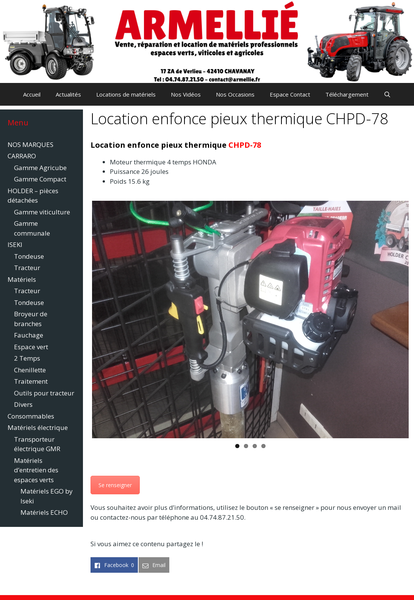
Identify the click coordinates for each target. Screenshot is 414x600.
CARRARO (22, 156)
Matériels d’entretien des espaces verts (36, 470)
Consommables (31, 416)
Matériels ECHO (44, 512)
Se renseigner (115, 485)
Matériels (22, 279)
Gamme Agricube (40, 167)
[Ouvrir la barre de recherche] (387, 94)
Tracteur (27, 267)
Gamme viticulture (42, 212)
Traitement (31, 381)
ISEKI (15, 244)
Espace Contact (290, 94)
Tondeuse (29, 256)
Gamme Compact (40, 179)
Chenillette (30, 370)
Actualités (68, 94)
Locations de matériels (126, 94)
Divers (23, 404)
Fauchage (28, 335)
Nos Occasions (235, 94)
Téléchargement (347, 94)
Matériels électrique (38, 427)
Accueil (32, 94)
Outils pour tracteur (44, 393)
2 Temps (27, 358)
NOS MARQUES (30, 144)
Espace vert (31, 346)
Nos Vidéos (186, 94)
